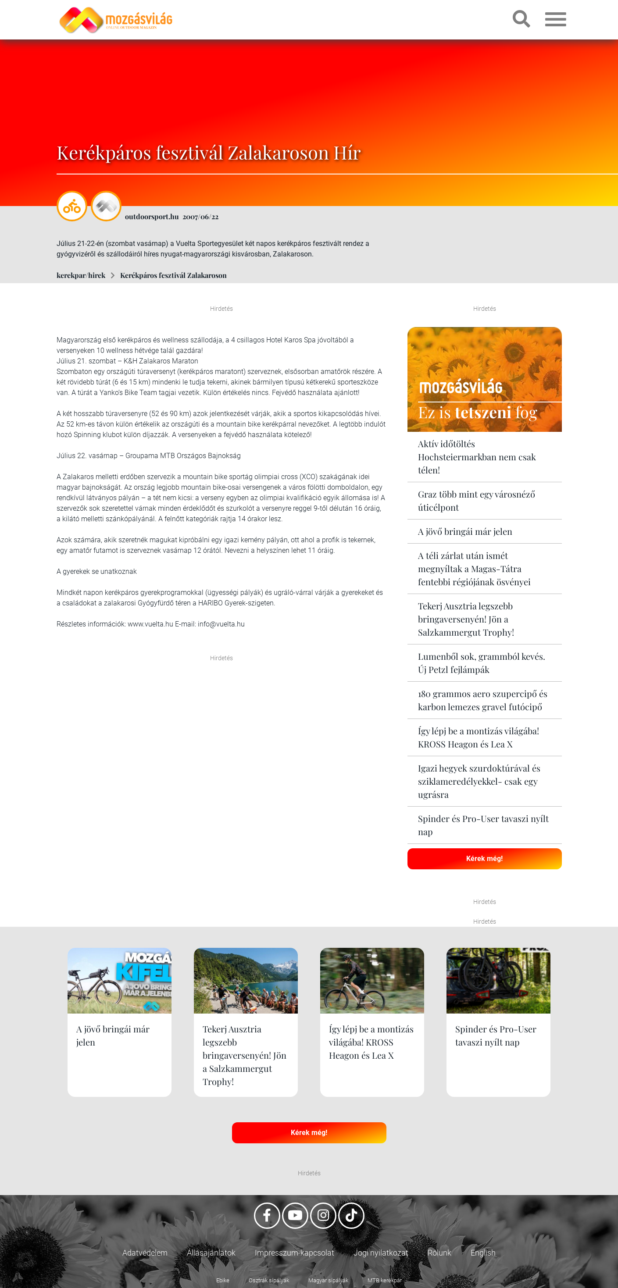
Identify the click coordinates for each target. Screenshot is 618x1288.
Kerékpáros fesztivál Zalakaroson (173, 275)
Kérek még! (484, 858)
